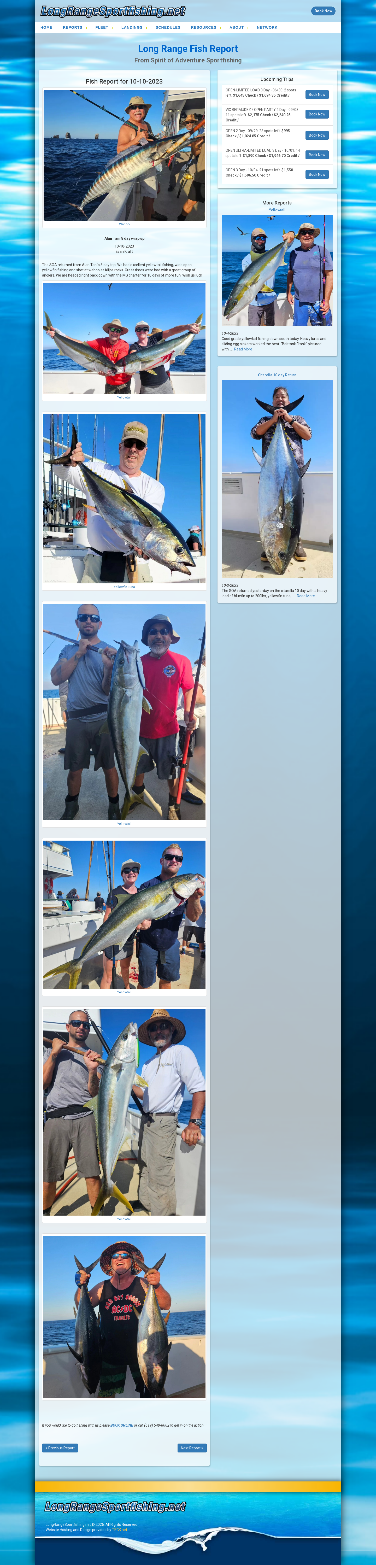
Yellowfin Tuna (124, 587)
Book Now (317, 94)
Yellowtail (124, 397)
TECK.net (119, 1530)
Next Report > (192, 1448)
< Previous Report (60, 1448)
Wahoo (124, 224)
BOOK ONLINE (121, 1425)
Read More (243, 349)
